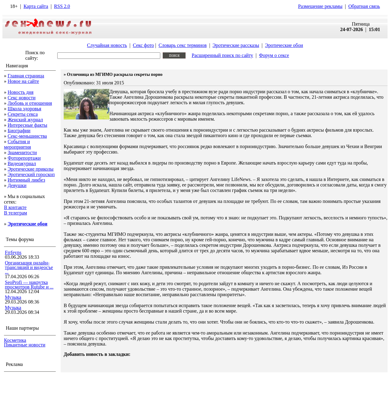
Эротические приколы (31, 169)
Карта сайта (35, 6)
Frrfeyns (13, 252)
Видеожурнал (22, 163)
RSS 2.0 (62, 6)
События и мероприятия (17, 144)
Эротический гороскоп (31, 174)
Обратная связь (364, 6)
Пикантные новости (24, 344)
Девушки (17, 185)
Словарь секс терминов (182, 45)
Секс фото (143, 45)
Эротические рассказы (236, 45)
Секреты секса (23, 114)
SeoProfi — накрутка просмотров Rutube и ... (29, 284)
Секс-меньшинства (27, 136)
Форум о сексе (274, 55)
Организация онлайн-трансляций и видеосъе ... (29, 267)
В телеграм (15, 212)
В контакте (15, 207)
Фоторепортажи (24, 158)
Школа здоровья (24, 108)
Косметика (15, 340)
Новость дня (21, 92)
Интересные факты (27, 125)
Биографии (19, 130)
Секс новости (22, 97)
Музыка (13, 297)
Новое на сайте (23, 81)
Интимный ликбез (26, 180)
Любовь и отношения (30, 103)
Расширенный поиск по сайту (222, 55)
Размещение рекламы (320, 6)
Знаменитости (22, 152)
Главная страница (26, 75)
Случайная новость (107, 45)
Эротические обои (284, 45)
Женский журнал (25, 119)
